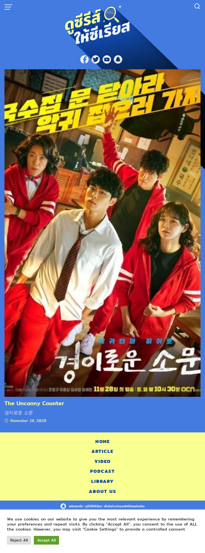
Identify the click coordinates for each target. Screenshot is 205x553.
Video (103, 461)
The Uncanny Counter (34, 403)
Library (102, 481)
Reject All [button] (19, 540)
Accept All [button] (46, 540)
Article (102, 451)
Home (102, 441)
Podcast (102, 471)
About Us (102, 491)
